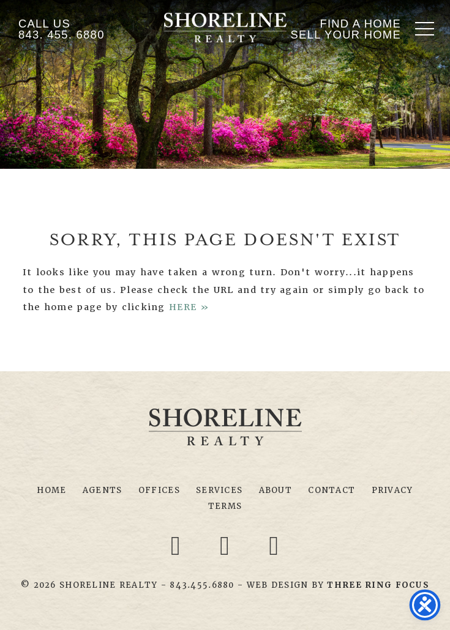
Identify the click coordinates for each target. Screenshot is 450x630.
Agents (102, 490)
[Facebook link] (177, 545)
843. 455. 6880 (61, 34)
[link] (378, 585)
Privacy (392, 490)
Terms (225, 506)
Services (219, 490)
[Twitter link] (227, 545)
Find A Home (360, 23)
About (275, 490)
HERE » (189, 307)
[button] (424, 28)
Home (51, 490)
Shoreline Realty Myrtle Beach (225, 27)
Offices (159, 490)
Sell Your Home (346, 34)
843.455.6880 (202, 585)
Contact (331, 490)
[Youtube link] (274, 545)
